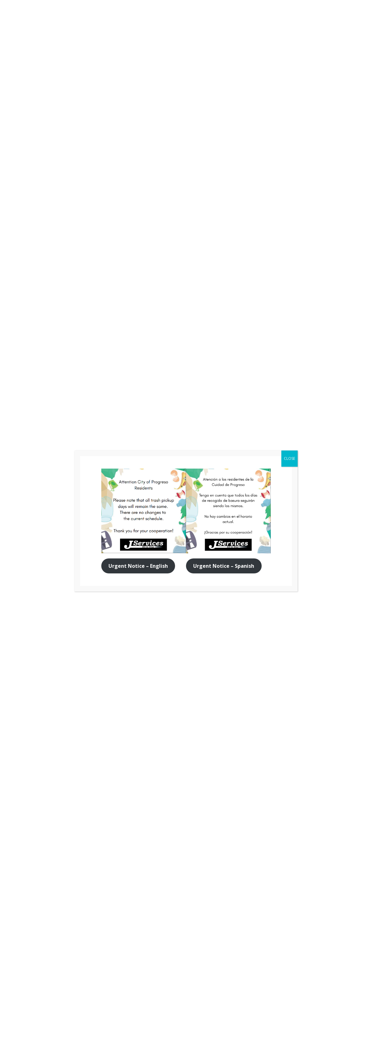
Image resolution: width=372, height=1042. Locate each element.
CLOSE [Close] (289, 458)
